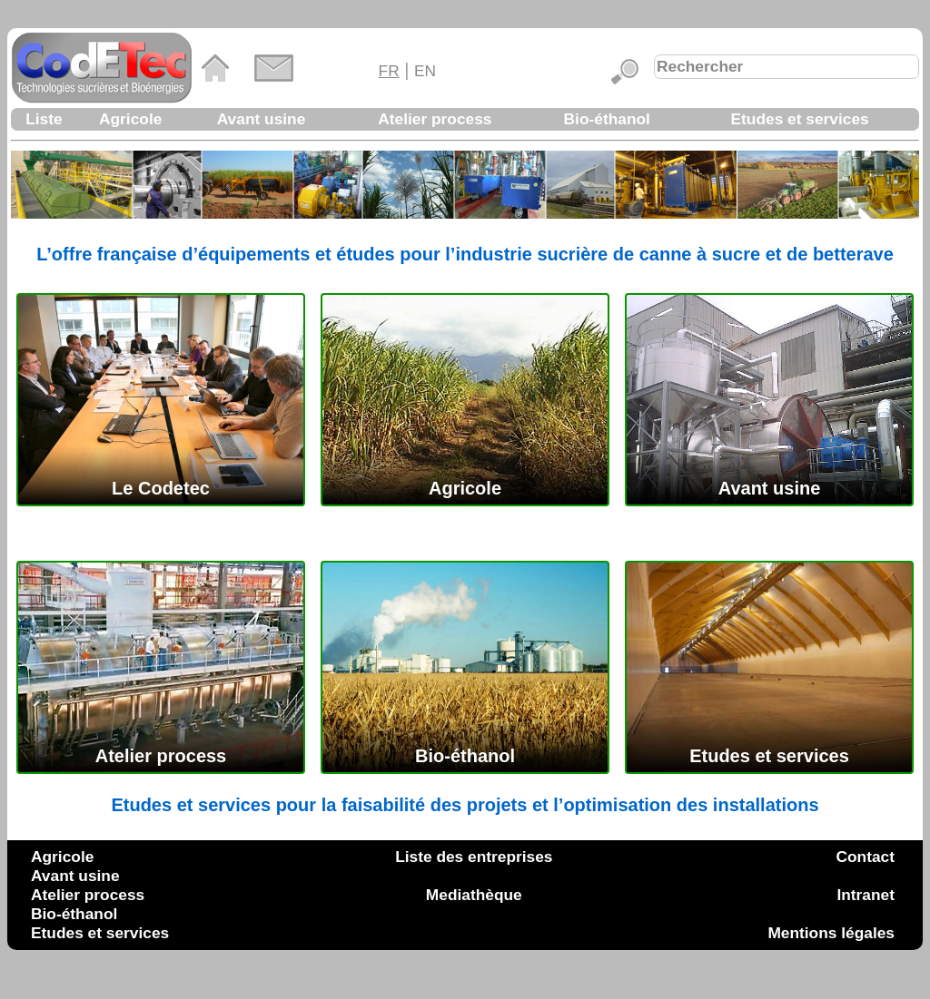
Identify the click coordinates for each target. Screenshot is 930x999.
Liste (43, 119)
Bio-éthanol (607, 119)
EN (425, 71)
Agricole (130, 119)
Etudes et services (800, 119)
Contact (865, 856)
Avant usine (261, 119)
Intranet (865, 895)
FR (389, 71)
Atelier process (434, 119)
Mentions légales (831, 933)
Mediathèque (474, 895)
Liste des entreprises (473, 856)
